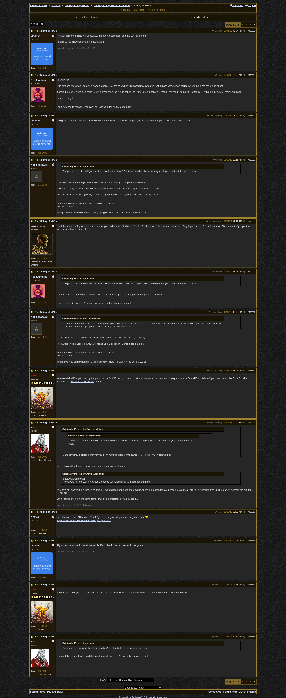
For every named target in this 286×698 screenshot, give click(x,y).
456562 (252, 512)
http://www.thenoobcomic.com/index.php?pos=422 (84, 520)
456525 (252, 160)
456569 (252, 584)
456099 (252, 31)
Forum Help (230, 691)
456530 (252, 221)
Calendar (139, 9)
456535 (252, 272)
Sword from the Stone (82, 381)
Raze (218, 540)
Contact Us (214, 691)
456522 (252, 116)
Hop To (103, 680)
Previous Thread (86, 17)
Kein (218, 75)
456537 (252, 312)
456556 (252, 422)
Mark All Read (55, 691)
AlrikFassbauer (214, 221)
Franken (42, 533)
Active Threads (156, 9)
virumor (217, 160)
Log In (250, 5)
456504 (252, 75)
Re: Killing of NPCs (46, 30)
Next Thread (200, 17)
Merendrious (215, 312)
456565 (252, 540)
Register (236, 5)
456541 (252, 370)
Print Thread (36, 23)
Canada (42, 415)
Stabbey (217, 31)
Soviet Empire (45, 460)
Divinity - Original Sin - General (112, 5)
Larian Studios (38, 5)
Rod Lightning (214, 116)
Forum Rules (37, 691)
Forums (55, 5)
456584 (252, 637)
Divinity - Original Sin (77, 5)
